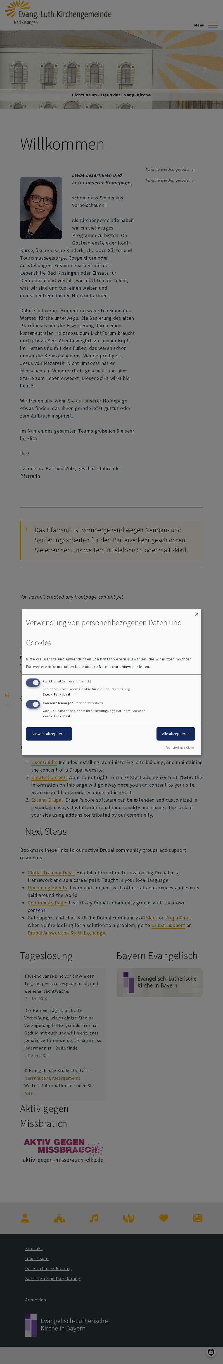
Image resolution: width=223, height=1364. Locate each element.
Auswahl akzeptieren (49, 733)
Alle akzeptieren (175, 733)
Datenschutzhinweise (118, 666)
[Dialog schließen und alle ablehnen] (197, 612)
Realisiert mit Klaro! (180, 748)
